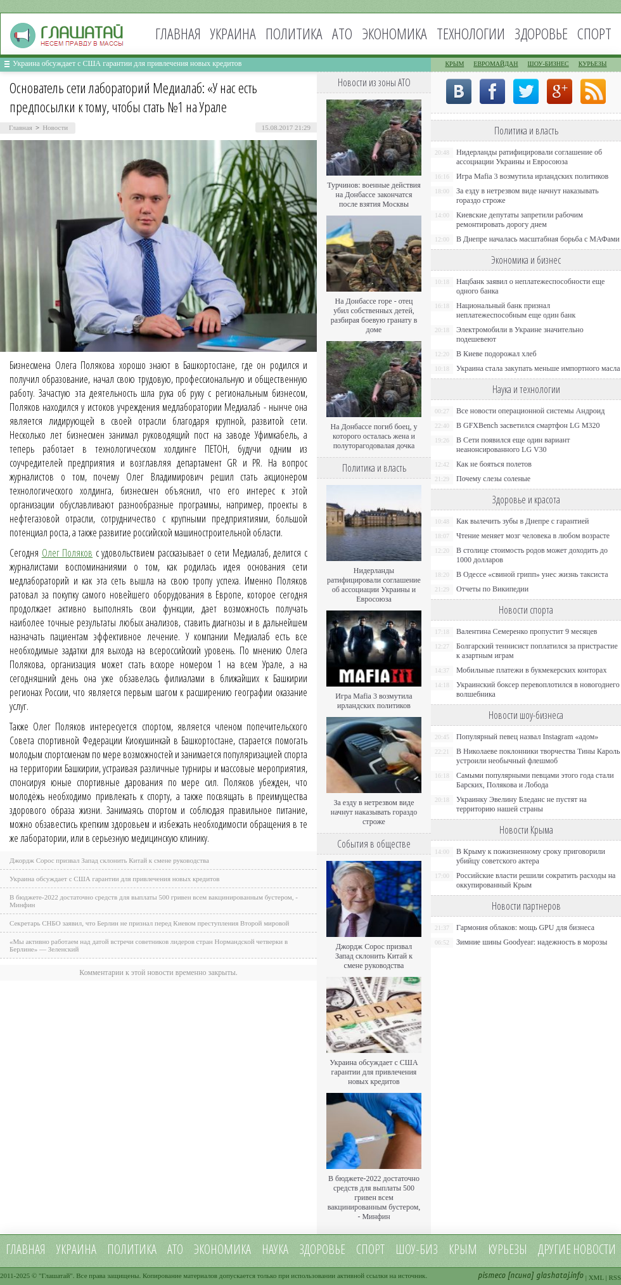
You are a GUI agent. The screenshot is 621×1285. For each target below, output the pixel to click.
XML (596, 1277)
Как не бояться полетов (494, 464)
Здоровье (541, 33)
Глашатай (56, 1275)
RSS (614, 1277)
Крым (454, 63)
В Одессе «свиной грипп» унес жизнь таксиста (532, 574)
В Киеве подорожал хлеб (496, 353)
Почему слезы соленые (493, 478)
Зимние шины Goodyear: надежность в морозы (531, 942)
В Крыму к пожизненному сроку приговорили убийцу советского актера (530, 856)
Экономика (394, 33)
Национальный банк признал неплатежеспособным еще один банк (515, 310)
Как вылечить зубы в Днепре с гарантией (522, 521)
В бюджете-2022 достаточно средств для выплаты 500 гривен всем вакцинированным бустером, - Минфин (374, 1197)
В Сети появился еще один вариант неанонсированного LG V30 (513, 445)
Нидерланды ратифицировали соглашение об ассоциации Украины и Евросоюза (374, 585)
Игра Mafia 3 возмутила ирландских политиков (373, 701)
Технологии (471, 33)
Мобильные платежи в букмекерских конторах (531, 670)
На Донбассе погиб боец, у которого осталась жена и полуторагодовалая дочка (373, 436)
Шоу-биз (416, 1249)
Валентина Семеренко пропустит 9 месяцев (527, 631)
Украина (233, 33)
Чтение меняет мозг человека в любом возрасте (533, 535)
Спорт (594, 33)
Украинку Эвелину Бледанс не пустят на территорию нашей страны (521, 804)
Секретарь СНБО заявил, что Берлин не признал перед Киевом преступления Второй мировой (150, 923)
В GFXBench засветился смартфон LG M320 (528, 425)
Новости (55, 127)
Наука (275, 1249)
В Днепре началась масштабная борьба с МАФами (538, 239)
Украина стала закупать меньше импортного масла (538, 368)
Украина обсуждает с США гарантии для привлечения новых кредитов (127, 63)
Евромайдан (495, 63)
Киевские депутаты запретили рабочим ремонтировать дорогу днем (519, 219)
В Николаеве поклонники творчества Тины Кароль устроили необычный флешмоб (538, 756)
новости (594, 1249)
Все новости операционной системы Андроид (530, 410)
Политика (294, 33)
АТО (342, 33)
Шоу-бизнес (548, 63)
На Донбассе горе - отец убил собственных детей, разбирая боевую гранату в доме (374, 315)
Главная (178, 33)
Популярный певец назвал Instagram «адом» (527, 736)
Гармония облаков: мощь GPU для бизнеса (525, 927)
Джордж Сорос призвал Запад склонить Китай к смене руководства (109, 860)
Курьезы (593, 63)
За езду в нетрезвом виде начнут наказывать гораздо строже (374, 812)
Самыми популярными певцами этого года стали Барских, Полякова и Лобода (535, 780)
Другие (554, 1249)
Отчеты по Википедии (492, 588)
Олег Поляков (67, 553)
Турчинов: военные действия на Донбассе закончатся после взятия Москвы (374, 195)
